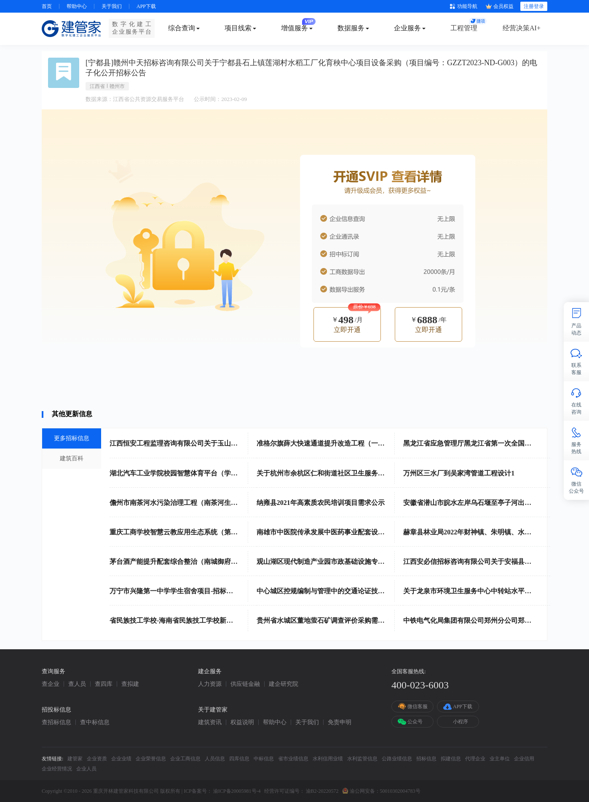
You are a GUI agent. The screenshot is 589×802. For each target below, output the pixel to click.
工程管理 (463, 28)
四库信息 (239, 759)
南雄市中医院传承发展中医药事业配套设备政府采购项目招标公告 (354, 532)
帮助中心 (77, 6)
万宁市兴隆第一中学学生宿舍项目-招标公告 (175, 591)
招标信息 (426, 759)
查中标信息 (95, 722)
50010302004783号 (400, 791)
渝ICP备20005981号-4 (237, 791)
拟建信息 (451, 759)
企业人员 (86, 769)
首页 (47, 6)
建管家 (75, 759)
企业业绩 (121, 759)
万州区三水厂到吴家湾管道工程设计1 (458, 473)
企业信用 (524, 759)
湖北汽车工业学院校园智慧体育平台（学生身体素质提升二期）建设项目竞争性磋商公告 (241, 473)
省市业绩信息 (293, 759)
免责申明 (339, 722)
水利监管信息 (362, 759)
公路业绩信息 (397, 759)
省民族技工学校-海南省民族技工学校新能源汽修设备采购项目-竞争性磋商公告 (226, 620)
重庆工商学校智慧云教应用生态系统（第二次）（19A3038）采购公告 (213, 532)
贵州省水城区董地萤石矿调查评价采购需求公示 (327, 620)
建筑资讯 (210, 722)
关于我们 (112, 6)
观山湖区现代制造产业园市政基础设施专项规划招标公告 (341, 561)
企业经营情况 (57, 769)
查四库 (103, 684)
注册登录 (534, 6)
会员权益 (500, 6)
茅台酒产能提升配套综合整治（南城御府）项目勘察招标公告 (201, 561)
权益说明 (242, 722)
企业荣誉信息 (151, 759)
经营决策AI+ (522, 28)
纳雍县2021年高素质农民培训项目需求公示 (321, 502)
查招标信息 (56, 722)
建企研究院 (283, 684)
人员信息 (215, 759)
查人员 (77, 684)
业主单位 (500, 759)
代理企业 (475, 759)
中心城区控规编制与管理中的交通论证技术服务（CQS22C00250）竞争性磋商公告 (379, 591)
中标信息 (264, 759)
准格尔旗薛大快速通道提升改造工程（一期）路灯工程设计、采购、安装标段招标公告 (385, 443)
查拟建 (130, 684)
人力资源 (210, 684)
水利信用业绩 (328, 759)
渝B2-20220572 (322, 791)
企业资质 (97, 759)
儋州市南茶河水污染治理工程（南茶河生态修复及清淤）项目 (201, 502)
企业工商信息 (185, 759)
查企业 (50, 684)
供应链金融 (245, 684)
